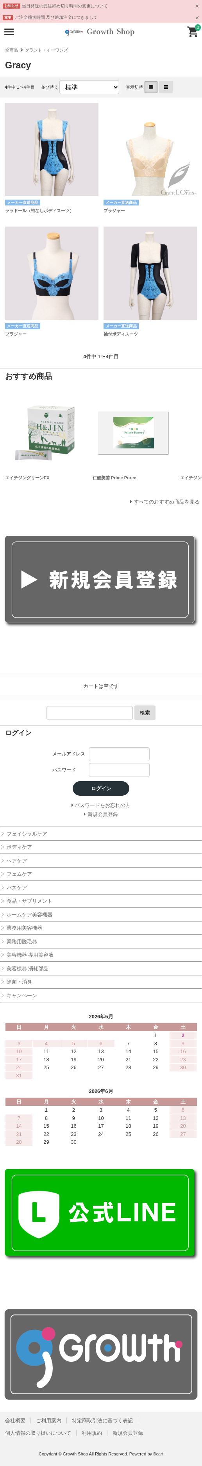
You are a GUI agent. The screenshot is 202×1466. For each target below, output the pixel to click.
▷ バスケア (13, 888)
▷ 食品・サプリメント (26, 901)
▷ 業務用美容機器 (21, 928)
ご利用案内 (48, 1420)
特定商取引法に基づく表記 (102, 1420)
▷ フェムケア (16, 874)
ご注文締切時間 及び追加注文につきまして (56, 17)
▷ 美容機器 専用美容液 (27, 955)
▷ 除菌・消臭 (16, 982)
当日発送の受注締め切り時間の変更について (65, 6)
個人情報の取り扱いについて (38, 1433)
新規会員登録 (128, 1433)
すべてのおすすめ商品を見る (167, 502)
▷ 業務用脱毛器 (18, 942)
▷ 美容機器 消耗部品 (24, 968)
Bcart (158, 1454)
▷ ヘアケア (13, 861)
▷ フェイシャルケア (23, 834)
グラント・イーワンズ (46, 50)
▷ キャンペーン (18, 995)
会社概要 (15, 1420)
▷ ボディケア (16, 847)
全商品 (11, 50)
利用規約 (92, 1433)
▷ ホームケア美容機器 (26, 915)
